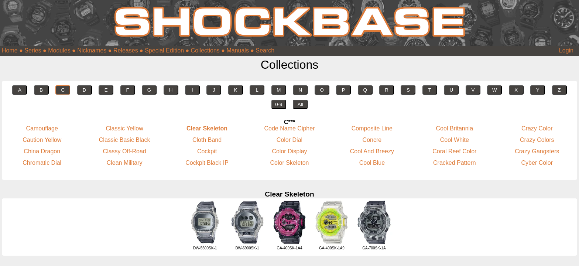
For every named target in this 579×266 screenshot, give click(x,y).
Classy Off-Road (124, 151)
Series (32, 50)
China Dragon (42, 151)
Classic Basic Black (124, 140)
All (300, 104)
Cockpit (207, 151)
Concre (372, 140)
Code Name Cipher (289, 128)
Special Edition (164, 50)
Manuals (237, 50)
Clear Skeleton (206, 128)
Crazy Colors (537, 140)
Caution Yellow (42, 140)
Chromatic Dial (42, 163)
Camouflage (42, 128)
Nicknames (91, 50)
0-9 (278, 104)
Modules (59, 50)
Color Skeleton (289, 163)
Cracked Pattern (454, 163)
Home (10, 50)
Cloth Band (207, 140)
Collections (205, 50)
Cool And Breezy (372, 151)
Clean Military (125, 163)
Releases (125, 50)
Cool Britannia (454, 128)
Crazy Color (536, 128)
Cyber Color (537, 163)
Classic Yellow (124, 128)
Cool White (454, 140)
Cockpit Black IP (206, 163)
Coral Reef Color (454, 151)
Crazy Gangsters (537, 151)
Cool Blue (372, 163)
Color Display (289, 151)
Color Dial (289, 140)
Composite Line (372, 128)
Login (566, 50)
